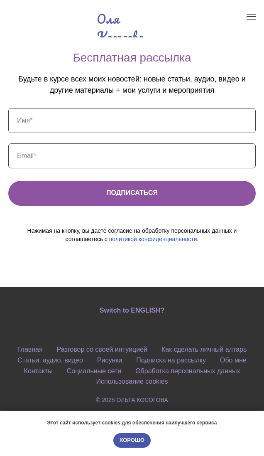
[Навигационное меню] (251, 17)
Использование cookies (132, 381)
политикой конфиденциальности (153, 239)
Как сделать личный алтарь (204, 349)
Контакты (38, 371)
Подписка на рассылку (171, 360)
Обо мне (233, 360)
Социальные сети (94, 371)
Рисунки (109, 360)
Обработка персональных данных (187, 371)
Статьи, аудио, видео (50, 360)
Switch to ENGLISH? (132, 310)
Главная (30, 349)
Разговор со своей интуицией (102, 349)
